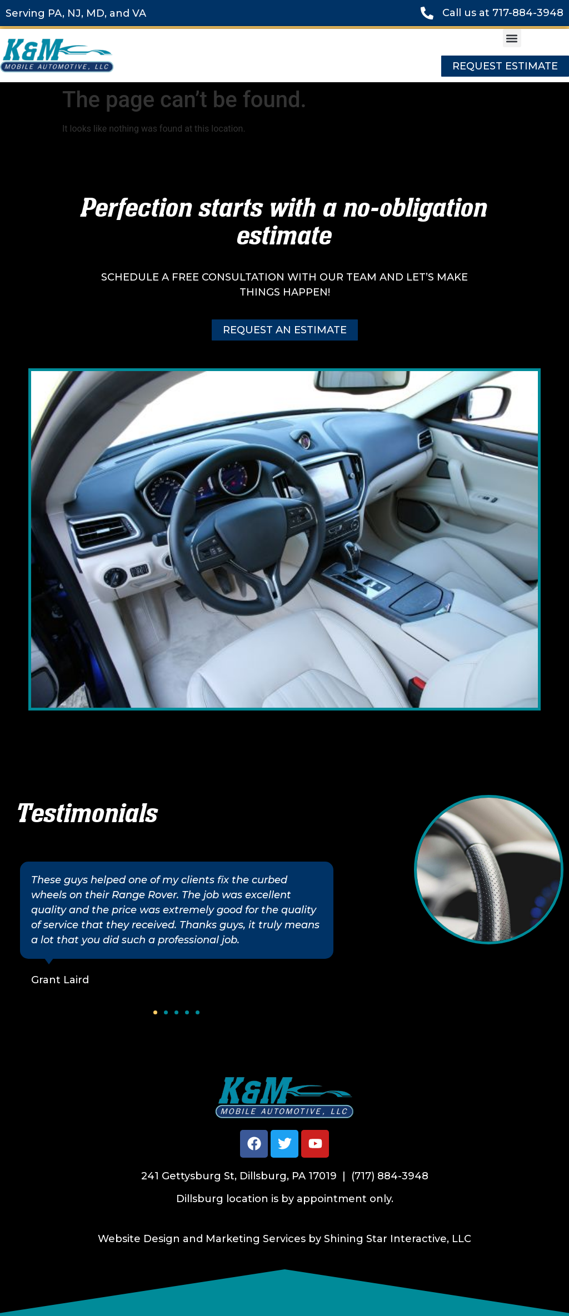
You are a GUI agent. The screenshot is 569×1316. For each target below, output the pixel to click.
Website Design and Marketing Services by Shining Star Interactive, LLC (284, 1239)
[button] (512, 38)
